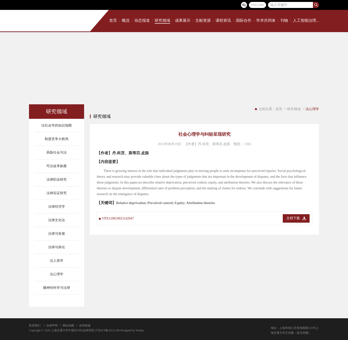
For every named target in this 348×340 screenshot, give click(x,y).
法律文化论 (56, 220)
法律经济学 (56, 206)
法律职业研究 (56, 179)
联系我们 (35, 325)
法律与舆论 (56, 247)
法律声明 (52, 325)
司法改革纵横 (56, 166)
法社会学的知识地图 (56, 125)
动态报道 (142, 20)
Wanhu (140, 330)
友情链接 (85, 325)
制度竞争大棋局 (56, 139)
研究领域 (162, 20)
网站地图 (68, 325)
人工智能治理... (306, 20)
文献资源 (203, 20)
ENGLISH (257, 5)
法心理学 (56, 274)
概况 (126, 20)
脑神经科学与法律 (56, 288)
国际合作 (243, 20)
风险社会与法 (56, 152)
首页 (113, 20)
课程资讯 (223, 20)
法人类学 (56, 260)
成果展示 (182, 20)
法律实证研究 (56, 193)
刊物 (284, 20)
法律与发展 (56, 233)
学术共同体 (266, 20)
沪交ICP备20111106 (107, 330)
